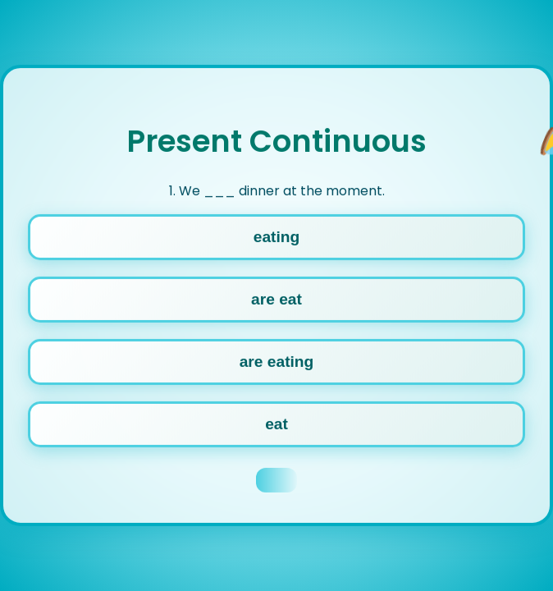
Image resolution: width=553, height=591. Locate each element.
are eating (277, 360)
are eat (276, 298)
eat (276, 423)
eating (277, 236)
